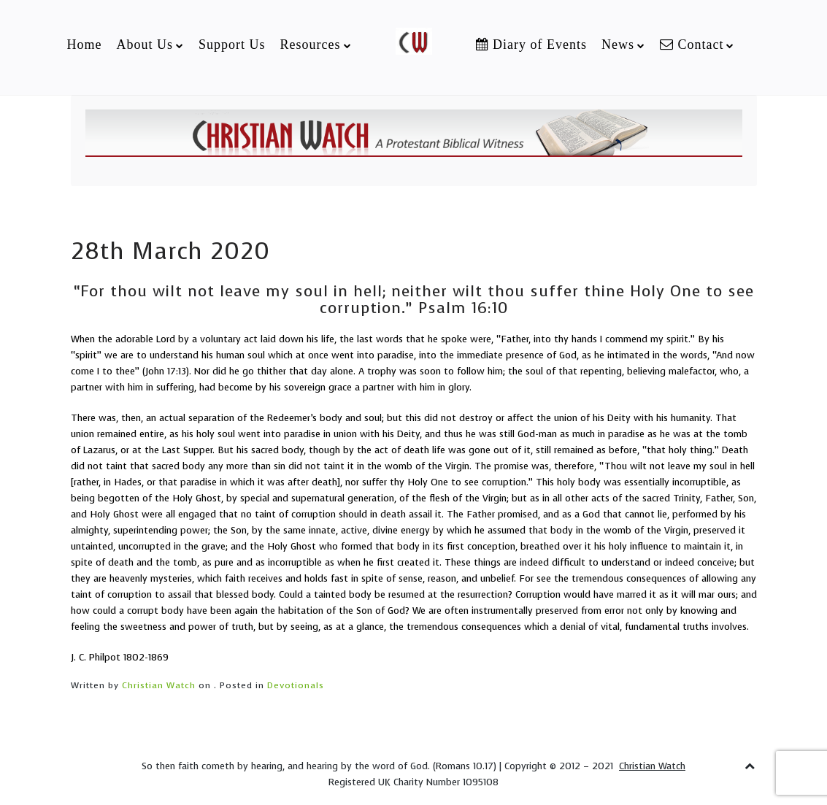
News (617, 44)
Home (83, 44)
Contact (692, 44)
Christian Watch (159, 685)
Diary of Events (531, 44)
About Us (144, 44)
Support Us (232, 44)
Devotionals (295, 685)
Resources (310, 44)
